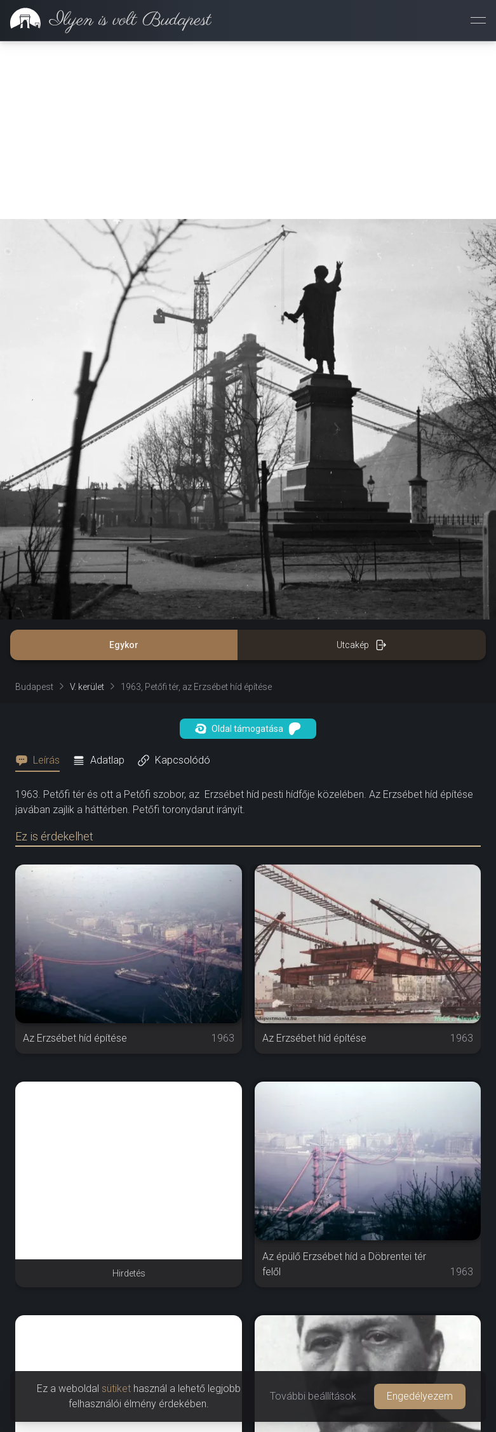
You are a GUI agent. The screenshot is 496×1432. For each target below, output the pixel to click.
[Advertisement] (248, 130)
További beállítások (313, 1396)
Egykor (123, 645)
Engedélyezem (420, 1396)
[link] (105, 20)
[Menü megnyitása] (478, 20)
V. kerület (87, 687)
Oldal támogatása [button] (248, 728)
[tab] (41, 760)
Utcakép (362, 645)
